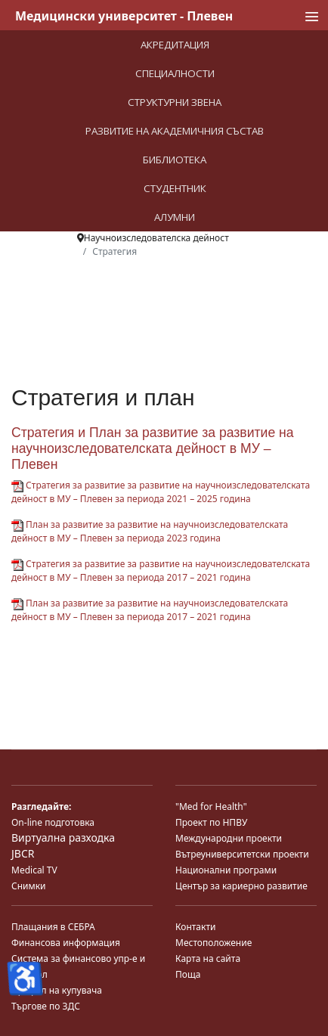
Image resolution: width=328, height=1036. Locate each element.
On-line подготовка (52, 822)
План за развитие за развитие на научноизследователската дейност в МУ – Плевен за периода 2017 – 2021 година (149, 610)
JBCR (22, 853)
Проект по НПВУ (211, 822)
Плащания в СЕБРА (53, 926)
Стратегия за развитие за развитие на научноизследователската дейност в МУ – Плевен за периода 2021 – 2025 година (160, 492)
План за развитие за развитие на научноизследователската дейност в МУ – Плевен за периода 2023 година (149, 531)
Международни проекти (228, 838)
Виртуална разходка (63, 837)
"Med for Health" (211, 806)
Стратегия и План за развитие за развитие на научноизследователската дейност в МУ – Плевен (152, 448)
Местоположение (213, 942)
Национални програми (226, 870)
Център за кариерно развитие (241, 885)
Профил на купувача (56, 990)
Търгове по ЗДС (45, 1006)
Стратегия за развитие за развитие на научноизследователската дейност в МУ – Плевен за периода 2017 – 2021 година (160, 570)
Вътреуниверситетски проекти (242, 854)
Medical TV (34, 870)
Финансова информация (65, 942)
